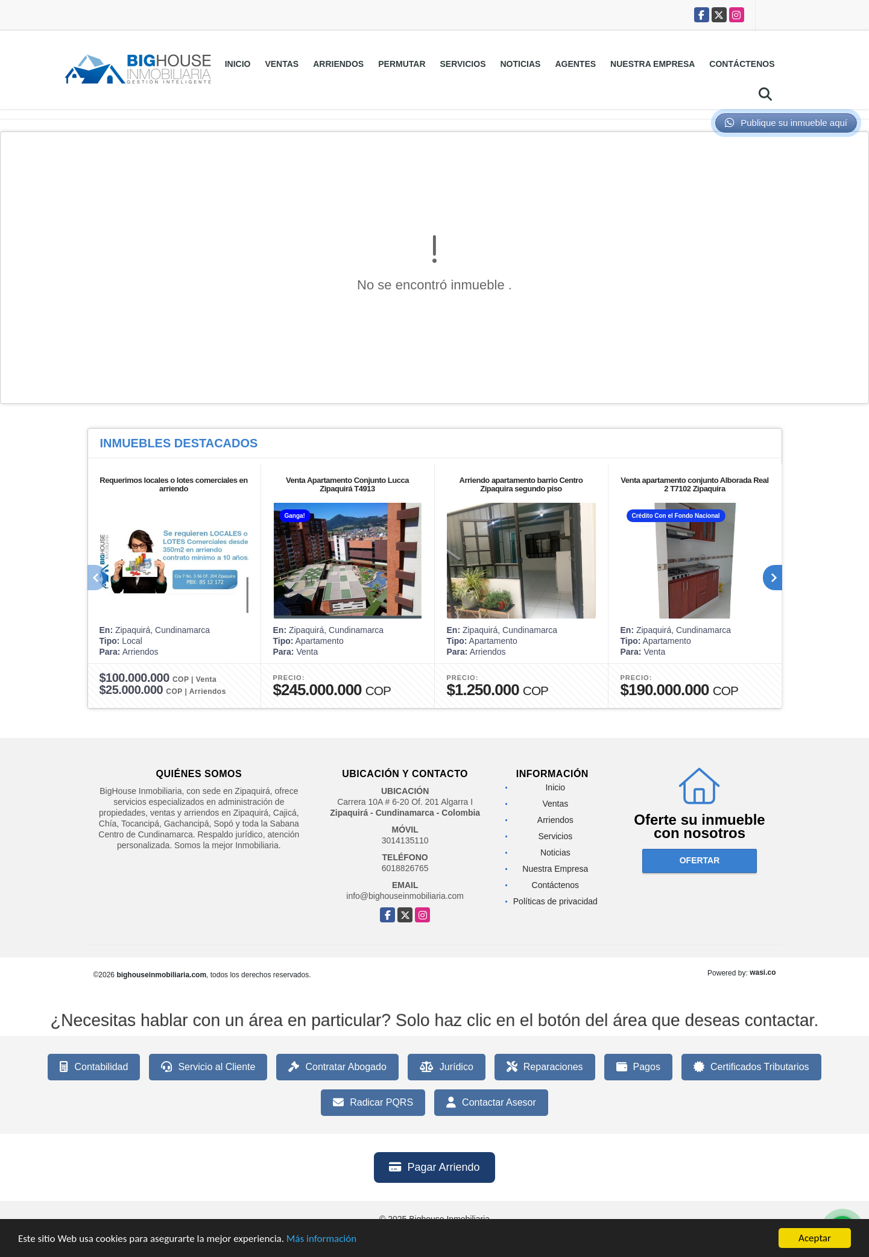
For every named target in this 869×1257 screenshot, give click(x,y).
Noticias (521, 64)
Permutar (401, 64)
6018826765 (405, 868)
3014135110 (405, 840)
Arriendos (338, 64)
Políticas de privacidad (555, 901)
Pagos (638, 1067)
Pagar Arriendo (434, 1167)
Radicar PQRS (373, 1102)
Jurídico (446, 1067)
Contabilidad (94, 1067)
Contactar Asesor (491, 1102)
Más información (321, 1243)
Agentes (575, 64)
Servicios (463, 64)
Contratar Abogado (337, 1067)
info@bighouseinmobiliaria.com (405, 896)
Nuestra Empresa (652, 64)
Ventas (282, 64)
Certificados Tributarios (751, 1067)
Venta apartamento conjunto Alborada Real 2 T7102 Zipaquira (694, 484)
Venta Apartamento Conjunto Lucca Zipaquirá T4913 (347, 484)
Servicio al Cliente (208, 1067)
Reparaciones (545, 1067)
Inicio (238, 64)
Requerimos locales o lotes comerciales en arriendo (173, 484)
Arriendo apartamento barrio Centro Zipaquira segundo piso (521, 484)
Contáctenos (741, 64)
